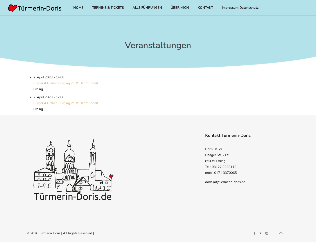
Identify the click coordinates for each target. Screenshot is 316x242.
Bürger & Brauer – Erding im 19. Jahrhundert (65, 83)
